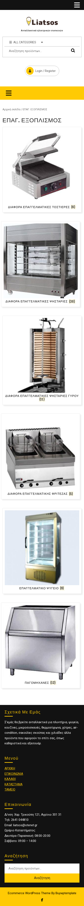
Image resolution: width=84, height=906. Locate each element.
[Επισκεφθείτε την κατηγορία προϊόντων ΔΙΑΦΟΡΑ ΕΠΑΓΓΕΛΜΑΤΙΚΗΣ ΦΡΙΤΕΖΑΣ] (40, 456)
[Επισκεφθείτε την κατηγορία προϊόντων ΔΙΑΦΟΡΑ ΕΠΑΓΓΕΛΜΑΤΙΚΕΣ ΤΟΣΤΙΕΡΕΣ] (42, 169)
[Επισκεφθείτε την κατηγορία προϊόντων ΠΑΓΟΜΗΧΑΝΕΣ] (40, 645)
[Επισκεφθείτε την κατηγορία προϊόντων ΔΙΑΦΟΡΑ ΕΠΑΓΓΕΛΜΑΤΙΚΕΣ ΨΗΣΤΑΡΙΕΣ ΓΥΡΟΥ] (42, 360)
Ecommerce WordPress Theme (29, 893)
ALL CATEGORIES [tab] (26, 42)
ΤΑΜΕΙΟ (10, 789)
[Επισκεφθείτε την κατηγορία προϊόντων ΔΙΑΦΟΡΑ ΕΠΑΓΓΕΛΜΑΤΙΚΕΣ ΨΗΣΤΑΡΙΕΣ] (40, 264)
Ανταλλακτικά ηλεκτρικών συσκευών (42, 30)
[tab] (77, 5)
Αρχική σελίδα (11, 109)
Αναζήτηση (72, 50)
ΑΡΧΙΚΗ (10, 768)
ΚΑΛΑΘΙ (10, 779)
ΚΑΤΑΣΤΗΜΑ (13, 784)
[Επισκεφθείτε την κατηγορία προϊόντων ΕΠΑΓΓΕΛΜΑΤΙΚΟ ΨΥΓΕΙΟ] (42, 551)
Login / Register (40, 70)
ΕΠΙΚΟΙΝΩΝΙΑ (14, 774)
